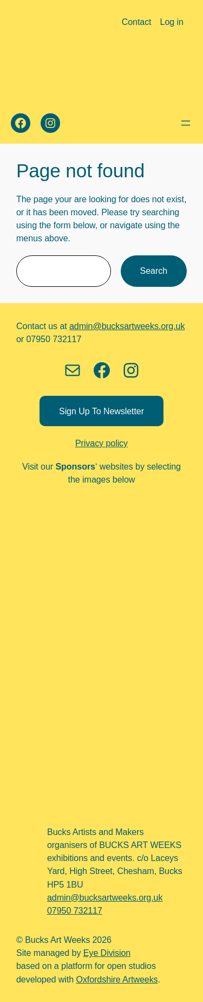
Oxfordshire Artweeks (117, 979)
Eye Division (106, 953)
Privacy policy (101, 443)
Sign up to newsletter (101, 411)
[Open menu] (185, 123)
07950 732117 (74, 910)
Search (153, 270)
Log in (172, 22)
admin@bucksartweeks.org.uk (127, 326)
